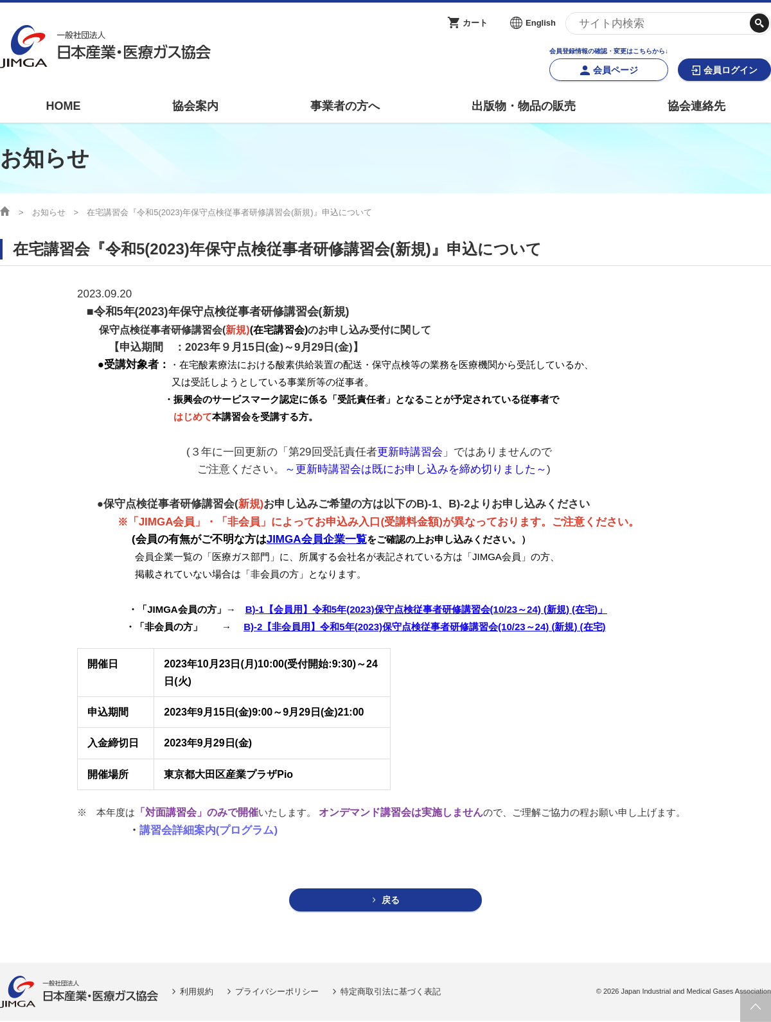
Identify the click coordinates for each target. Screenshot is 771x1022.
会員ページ (615, 70)
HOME (63, 106)
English (541, 23)
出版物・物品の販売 (524, 106)
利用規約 (196, 993)
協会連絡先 (696, 106)
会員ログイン (731, 70)
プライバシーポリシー (277, 993)
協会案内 (195, 106)
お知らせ (49, 212)
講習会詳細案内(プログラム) (208, 830)
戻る (391, 900)
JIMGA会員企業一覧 (317, 539)
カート (475, 23)
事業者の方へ (345, 106)
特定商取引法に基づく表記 (391, 993)
